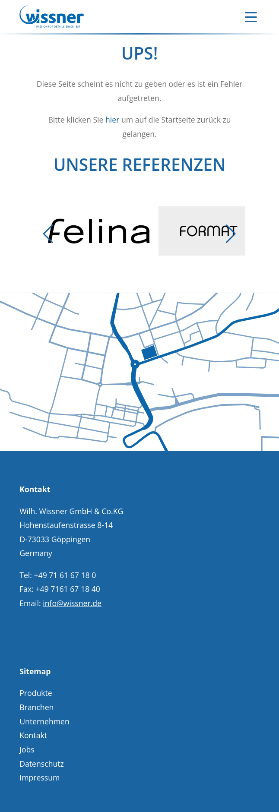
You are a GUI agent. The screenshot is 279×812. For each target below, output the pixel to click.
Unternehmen (44, 721)
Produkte (35, 693)
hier (112, 119)
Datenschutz (41, 763)
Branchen (36, 707)
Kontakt (33, 735)
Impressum (39, 777)
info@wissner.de (72, 603)
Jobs (27, 749)
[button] (48, 234)
